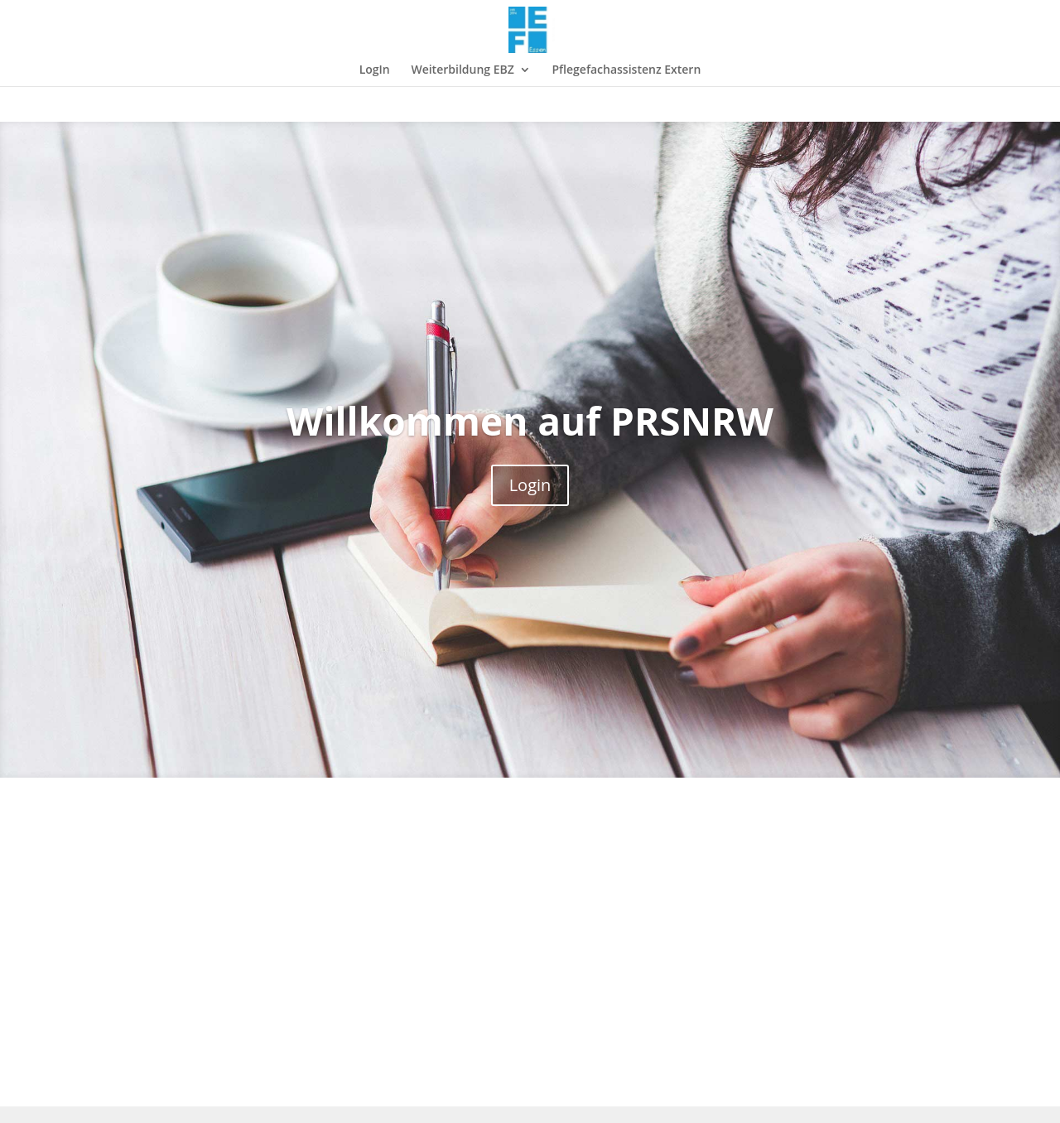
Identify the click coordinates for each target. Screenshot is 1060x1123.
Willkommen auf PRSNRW (530, 420)
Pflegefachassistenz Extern (626, 70)
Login (530, 485)
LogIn (374, 70)
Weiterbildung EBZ (462, 70)
